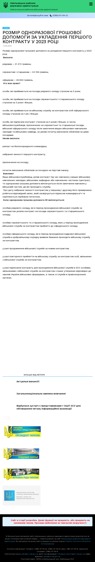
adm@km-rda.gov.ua (29, 554)
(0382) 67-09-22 (59, 15)
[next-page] (8, 418)
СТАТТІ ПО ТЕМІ (12, 375)
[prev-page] (4, 418)
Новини (6, 28)
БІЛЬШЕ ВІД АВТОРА (34, 375)
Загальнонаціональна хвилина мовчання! (41, 393)
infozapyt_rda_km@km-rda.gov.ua (71, 554)
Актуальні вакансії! (27, 381)
